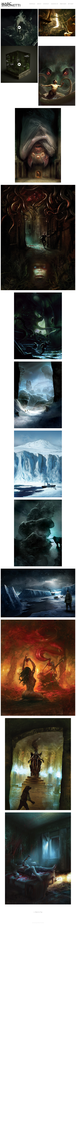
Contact (46, 4)
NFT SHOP (70, 4)
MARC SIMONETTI (11, 4)
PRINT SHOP (63, 4)
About (39, 4)
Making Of (54, 4)
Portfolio (32, 4)
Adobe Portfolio (40, 922)
